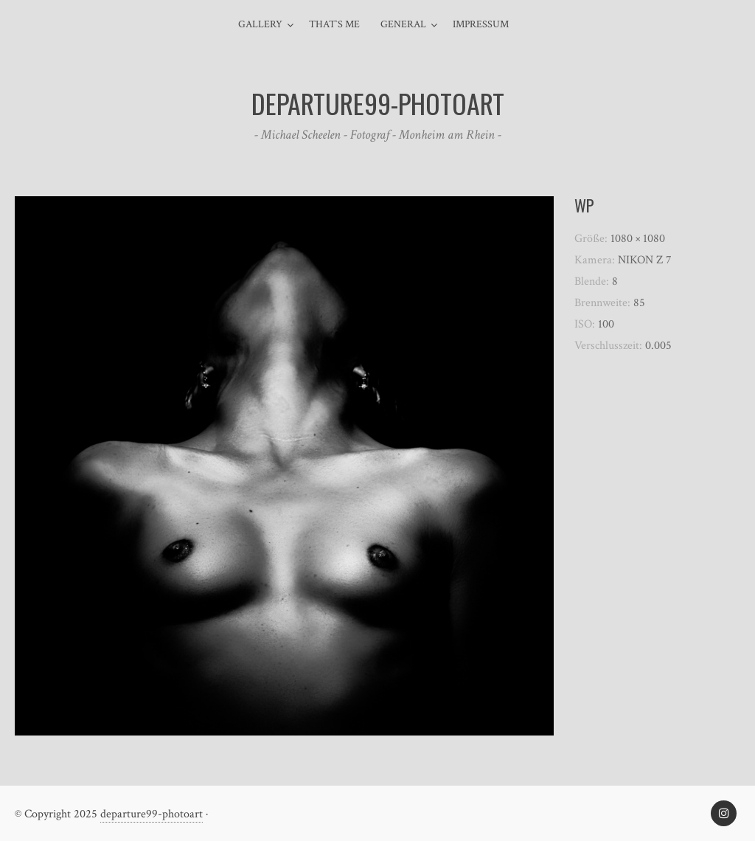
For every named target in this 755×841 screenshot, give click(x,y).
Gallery (260, 24)
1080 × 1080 (637, 238)
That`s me (334, 24)
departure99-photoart (151, 814)
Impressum (481, 24)
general (403, 24)
